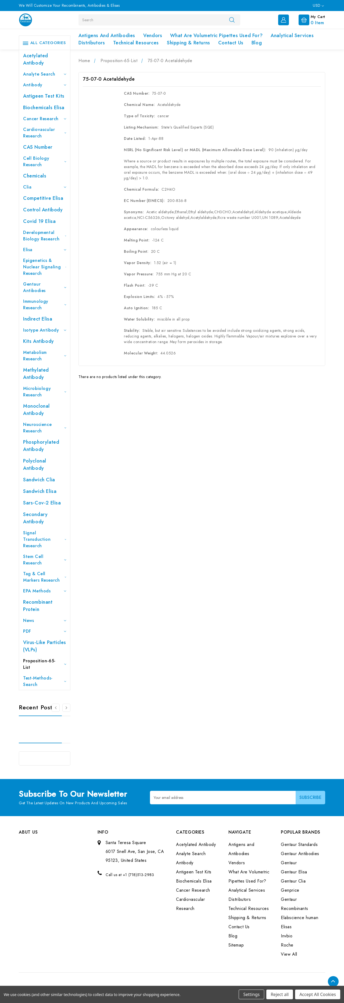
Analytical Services (292, 35)
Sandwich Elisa (39, 491)
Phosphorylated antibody (41, 446)
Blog (257, 42)
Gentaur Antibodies (44, 287)
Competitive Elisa (43, 198)
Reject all (280, 994)
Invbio (287, 936)
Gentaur (289, 863)
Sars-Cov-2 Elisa (42, 502)
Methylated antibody (36, 374)
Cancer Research (44, 119)
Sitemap (236, 945)
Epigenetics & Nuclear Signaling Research (44, 266)
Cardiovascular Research (44, 132)
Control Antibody (43, 209)
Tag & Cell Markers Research (44, 577)
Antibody (44, 85)
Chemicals (34, 175)
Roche (287, 945)
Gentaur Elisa (294, 872)
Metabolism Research (44, 355)
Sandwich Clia (39, 479)
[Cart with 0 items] (307, 19)
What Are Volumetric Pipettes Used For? (216, 35)
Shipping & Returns (188, 42)
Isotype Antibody (44, 330)
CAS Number (37, 147)
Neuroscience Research (44, 427)
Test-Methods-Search (44, 681)
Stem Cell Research (44, 559)
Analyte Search (44, 74)
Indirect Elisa (37, 318)
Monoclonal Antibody (36, 410)
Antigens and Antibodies (106, 35)
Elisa (44, 250)
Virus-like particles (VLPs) (44, 646)
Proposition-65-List (44, 664)
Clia (44, 187)
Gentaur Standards (299, 844)
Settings (251, 994)
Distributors (91, 42)
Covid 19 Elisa (39, 221)
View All (289, 954)
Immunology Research (44, 304)
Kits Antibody (38, 341)
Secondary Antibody (35, 518)
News (44, 620)
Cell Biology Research (44, 161)
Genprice (290, 890)
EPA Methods (44, 591)
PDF (44, 631)
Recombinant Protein (38, 606)
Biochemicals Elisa (43, 107)
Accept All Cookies (317, 994)
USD (318, 5)
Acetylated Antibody (35, 59)
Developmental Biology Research (44, 235)
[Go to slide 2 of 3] (66, 708)
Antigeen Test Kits (43, 96)
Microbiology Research (44, 391)
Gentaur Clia (293, 881)
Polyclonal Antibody (34, 464)
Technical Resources (136, 42)
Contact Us (230, 42)
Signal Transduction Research (44, 539)
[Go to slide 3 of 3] (56, 708)
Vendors (152, 35)
